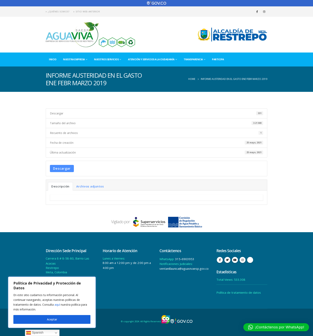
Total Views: (225, 279)
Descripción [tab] (60, 186)
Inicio (52, 59)
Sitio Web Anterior (86, 11)
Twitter (227, 260)
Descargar (62, 168)
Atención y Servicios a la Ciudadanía (151, 59)
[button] (276, 327)
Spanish (34, 332)
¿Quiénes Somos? (57, 11)
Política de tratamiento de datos (238, 292)
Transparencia (193, 59)
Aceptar (52, 319)
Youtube (235, 260)
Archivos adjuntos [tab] (90, 186)
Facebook (220, 260)
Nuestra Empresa (74, 59)
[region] (52, 302)
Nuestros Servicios (106, 59)
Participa (218, 59)
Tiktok (250, 260)
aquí (57, 304)
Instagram (243, 260)
